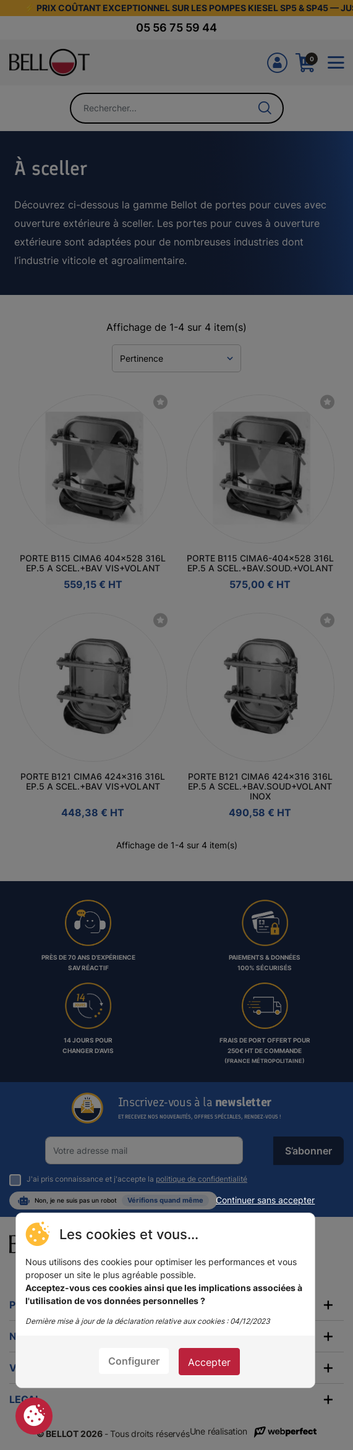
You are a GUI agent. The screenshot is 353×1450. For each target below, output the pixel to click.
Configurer (133, 1361)
